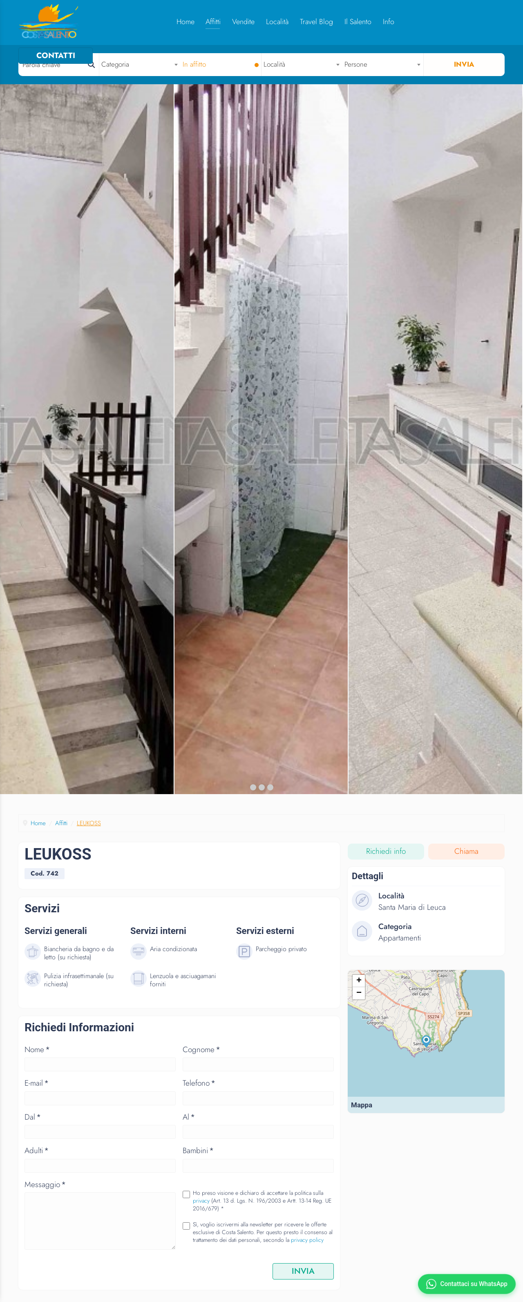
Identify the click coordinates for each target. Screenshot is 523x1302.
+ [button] (359, 988)
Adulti (37, 1156)
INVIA (303, 1277)
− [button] (359, 1000)
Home (182, 21)
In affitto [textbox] (194, 64)
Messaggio (45, 1190)
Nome (37, 1055)
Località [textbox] (275, 64)
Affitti (210, 21)
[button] (253, 793)
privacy (201, 1207)
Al (189, 1123)
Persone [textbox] (356, 64)
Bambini (198, 1156)
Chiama (466, 857)
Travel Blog (313, 21)
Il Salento (354, 21)
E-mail (37, 1089)
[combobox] (140, 64)
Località (274, 21)
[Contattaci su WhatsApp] (466, 1284)
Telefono (199, 1089)
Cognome (201, 1055)
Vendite (240, 21)
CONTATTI (467, 21)
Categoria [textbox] (116, 64)
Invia (464, 64)
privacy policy (307, 1246)
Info (385, 21)
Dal (33, 1123)
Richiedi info (386, 857)
